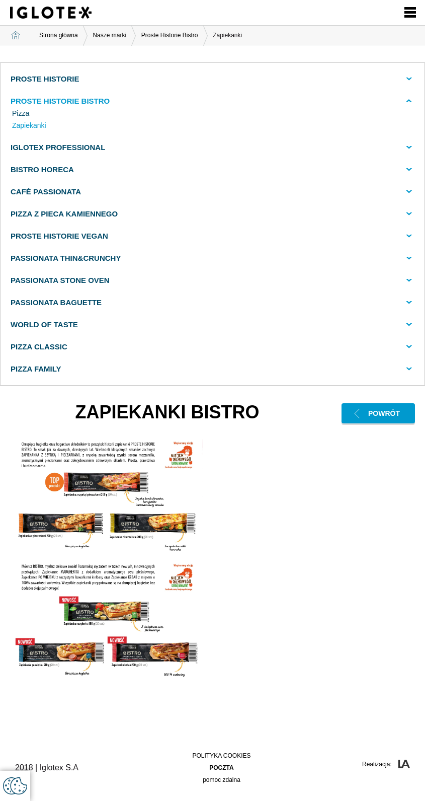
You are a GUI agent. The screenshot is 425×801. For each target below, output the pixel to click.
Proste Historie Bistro (169, 35)
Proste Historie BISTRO (60, 101)
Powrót (384, 413)
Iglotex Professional (58, 147)
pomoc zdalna (221, 779)
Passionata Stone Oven (60, 280)
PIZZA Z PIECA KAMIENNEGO (64, 213)
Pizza (20, 113)
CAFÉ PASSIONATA (46, 191)
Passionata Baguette (56, 302)
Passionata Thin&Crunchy (66, 258)
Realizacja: (386, 764)
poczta (221, 767)
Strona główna (58, 35)
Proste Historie (45, 79)
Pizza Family (36, 369)
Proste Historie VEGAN (59, 236)
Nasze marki (109, 35)
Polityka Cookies (221, 755)
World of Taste (44, 324)
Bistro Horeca (42, 169)
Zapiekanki (29, 125)
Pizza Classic (39, 346)
